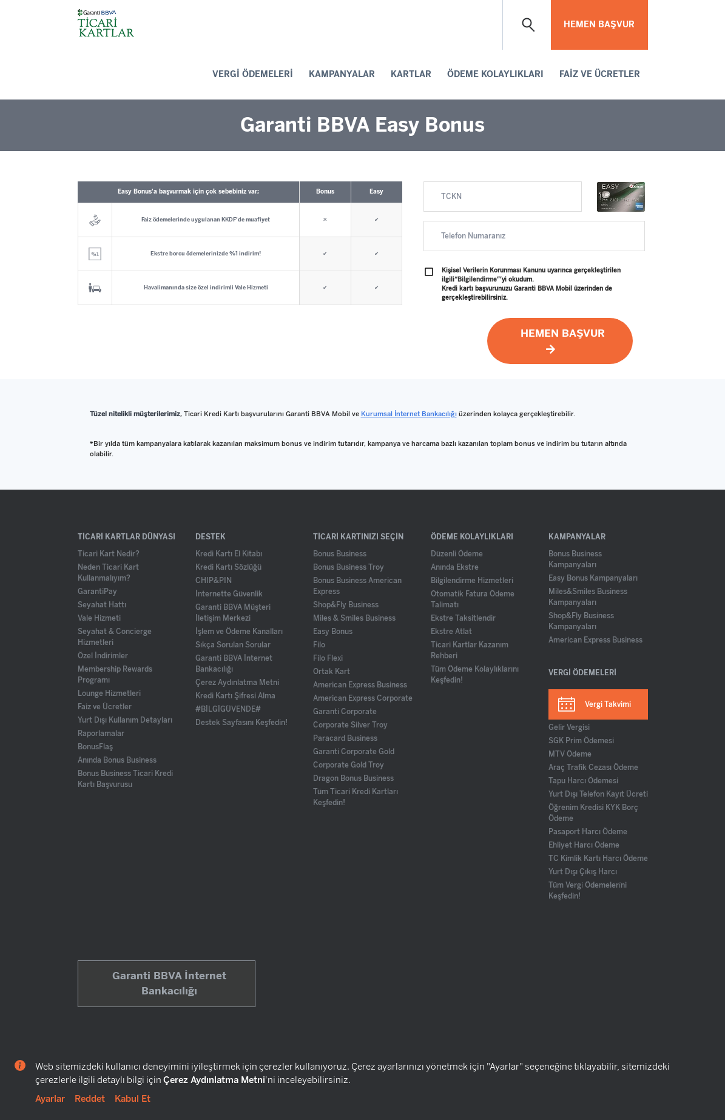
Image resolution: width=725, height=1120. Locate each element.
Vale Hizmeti (99, 618)
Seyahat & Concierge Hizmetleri (115, 637)
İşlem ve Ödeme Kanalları (239, 631)
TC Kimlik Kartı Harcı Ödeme (598, 858)
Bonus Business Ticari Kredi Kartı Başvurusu (125, 779)
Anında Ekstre (455, 567)
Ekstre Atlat (451, 631)
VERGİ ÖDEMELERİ (252, 74)
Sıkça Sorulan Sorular (233, 645)
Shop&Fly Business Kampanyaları (581, 621)
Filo (319, 645)
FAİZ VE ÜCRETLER (599, 74)
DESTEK (210, 537)
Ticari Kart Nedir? (109, 554)
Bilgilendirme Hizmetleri (472, 580)
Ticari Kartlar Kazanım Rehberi (469, 650)
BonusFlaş (95, 747)
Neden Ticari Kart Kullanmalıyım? (108, 572)
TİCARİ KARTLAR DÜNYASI (126, 537)
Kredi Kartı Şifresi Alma (235, 696)
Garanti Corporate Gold (353, 751)
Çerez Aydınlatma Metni (237, 682)
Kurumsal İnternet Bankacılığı (409, 414)
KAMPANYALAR (342, 74)
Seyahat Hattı (102, 605)
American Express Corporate (363, 698)
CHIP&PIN (213, 580)
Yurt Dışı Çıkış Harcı (582, 872)
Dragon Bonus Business (353, 778)
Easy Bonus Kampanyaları (593, 578)
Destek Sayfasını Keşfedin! (241, 722)
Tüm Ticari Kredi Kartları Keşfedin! (355, 797)
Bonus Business (339, 554)
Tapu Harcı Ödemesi (583, 781)
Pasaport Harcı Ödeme (587, 832)
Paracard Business (345, 738)
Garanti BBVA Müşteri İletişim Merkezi (233, 612)
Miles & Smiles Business (354, 618)
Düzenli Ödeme (457, 554)
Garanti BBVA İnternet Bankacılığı (233, 663)
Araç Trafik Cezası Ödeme (593, 767)
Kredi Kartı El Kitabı (228, 554)
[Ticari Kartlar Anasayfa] (107, 24)
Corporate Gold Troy (348, 765)
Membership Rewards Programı (115, 674)
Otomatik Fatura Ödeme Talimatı (472, 599)
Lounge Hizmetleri (109, 693)
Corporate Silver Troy (350, 725)
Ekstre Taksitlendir (463, 618)
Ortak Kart (331, 671)
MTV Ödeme (570, 754)
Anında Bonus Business (117, 760)
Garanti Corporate (345, 711)
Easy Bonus (332, 631)
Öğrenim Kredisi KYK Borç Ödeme (593, 813)
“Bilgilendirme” (477, 279)
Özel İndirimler (103, 656)
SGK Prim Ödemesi (581, 741)
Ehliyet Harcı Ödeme (583, 845)
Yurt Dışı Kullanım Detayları (125, 720)
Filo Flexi (328, 658)
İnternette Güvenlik (229, 594)
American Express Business (360, 685)
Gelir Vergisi (569, 727)
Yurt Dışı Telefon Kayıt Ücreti (598, 794)
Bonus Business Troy (348, 567)
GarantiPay (97, 591)
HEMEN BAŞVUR (599, 24)
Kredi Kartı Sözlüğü (228, 567)
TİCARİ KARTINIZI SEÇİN (358, 537)
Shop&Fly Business (346, 605)
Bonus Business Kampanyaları (575, 559)
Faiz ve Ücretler (105, 707)
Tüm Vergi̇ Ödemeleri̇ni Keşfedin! (587, 890)
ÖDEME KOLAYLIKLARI (495, 74)
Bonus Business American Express (357, 586)
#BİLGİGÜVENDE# (228, 709)
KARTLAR (411, 74)
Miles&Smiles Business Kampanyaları (587, 597)
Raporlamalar (101, 733)
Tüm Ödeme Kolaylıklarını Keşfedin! (475, 674)
